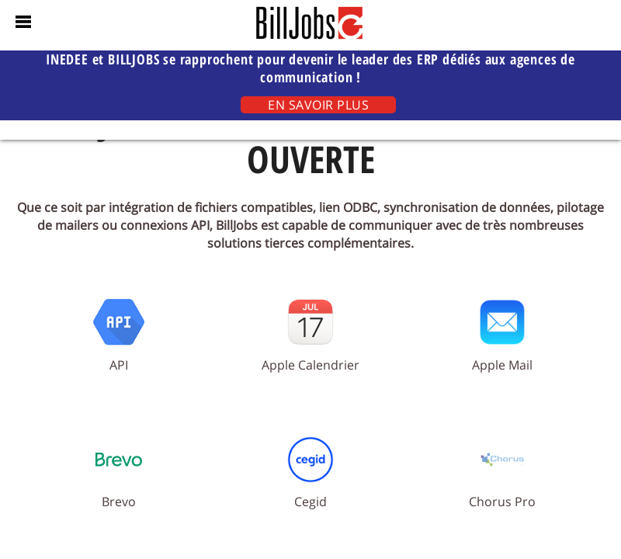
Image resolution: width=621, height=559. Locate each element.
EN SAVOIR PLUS (318, 104)
